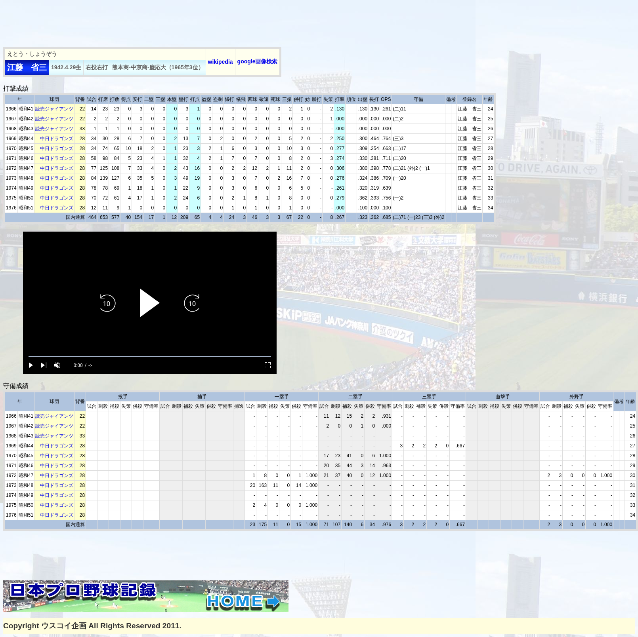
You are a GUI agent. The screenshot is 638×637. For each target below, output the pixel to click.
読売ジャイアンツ (54, 109)
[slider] (150, 356)
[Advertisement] (147, 21)
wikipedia (220, 62)
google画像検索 (257, 61)
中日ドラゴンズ (56, 138)
